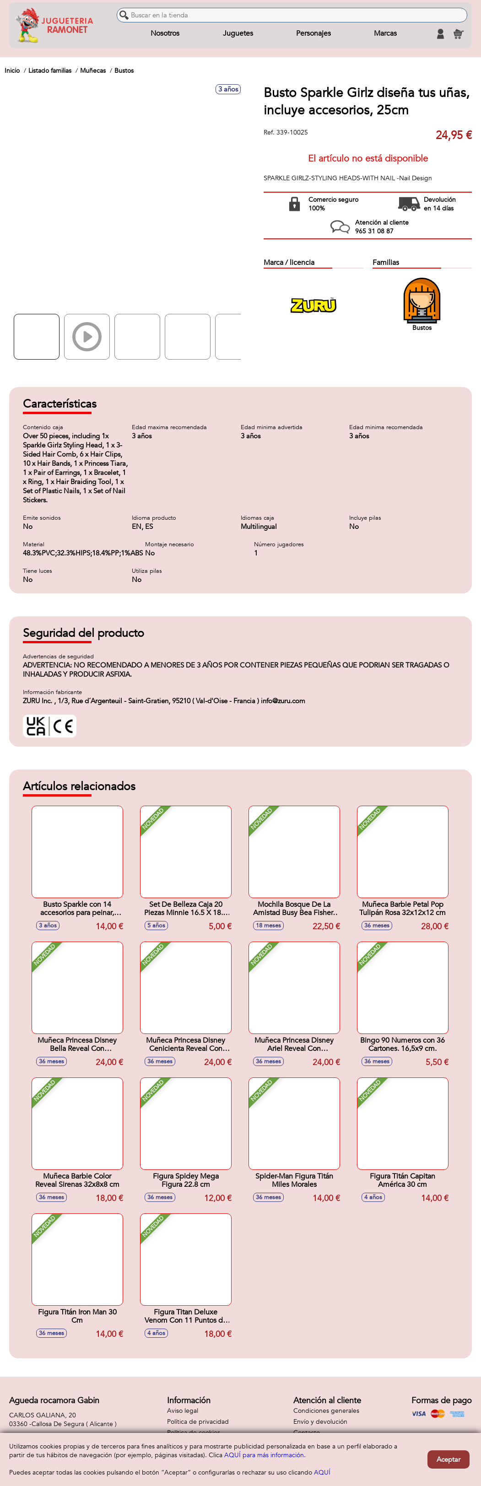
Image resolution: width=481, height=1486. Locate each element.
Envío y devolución (320, 1421)
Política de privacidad (198, 1421)
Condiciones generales (326, 1410)
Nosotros (165, 34)
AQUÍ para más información (264, 1455)
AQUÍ (322, 1472)
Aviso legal (182, 1410)
